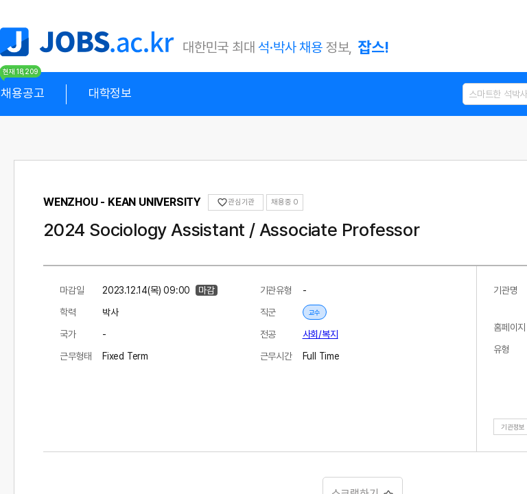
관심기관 (236, 202)
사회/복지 (320, 334)
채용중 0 (284, 202)
